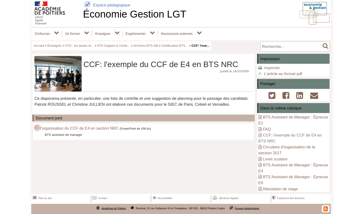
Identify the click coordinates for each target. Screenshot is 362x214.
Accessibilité (162, 198)
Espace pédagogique (106, 5)
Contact (99, 198)
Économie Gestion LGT (134, 14)
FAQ (267, 129)
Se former (72, 34)
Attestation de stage (280, 189)
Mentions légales (225, 198)
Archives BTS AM (145, 45)
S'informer (42, 34)
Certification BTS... (174, 45)
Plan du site (42, 198)
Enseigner (102, 34)
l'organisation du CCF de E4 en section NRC (79, 128)
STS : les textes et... (79, 45)
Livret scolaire (275, 159)
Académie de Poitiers (114, 208)
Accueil (39, 45)
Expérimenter (135, 34)
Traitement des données (288, 198)
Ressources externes (176, 34)
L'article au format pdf (283, 74)
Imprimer (272, 68)
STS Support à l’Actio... (113, 45)
